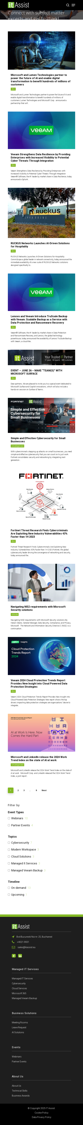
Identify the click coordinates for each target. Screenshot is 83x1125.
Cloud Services (19, 988)
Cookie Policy (41, 1112)
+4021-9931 (20, 942)
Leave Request (19, 1027)
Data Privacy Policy (41, 1117)
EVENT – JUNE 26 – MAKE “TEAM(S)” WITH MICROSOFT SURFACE (36, 372)
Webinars (17, 818)
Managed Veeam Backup (27, 870)
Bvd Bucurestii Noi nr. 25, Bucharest (32, 936)
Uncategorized (17, 446)
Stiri (13, 89)
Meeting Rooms (20, 1022)
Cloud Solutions (21, 856)
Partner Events (20, 825)
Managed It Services (24, 863)
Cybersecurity (20, 842)
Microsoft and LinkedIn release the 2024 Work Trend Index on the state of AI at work (39, 759)
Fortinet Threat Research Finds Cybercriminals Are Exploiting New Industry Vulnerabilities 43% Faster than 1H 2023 (39, 533)
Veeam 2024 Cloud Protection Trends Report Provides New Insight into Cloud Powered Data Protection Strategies (39, 683)
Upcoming (17, 894)
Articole (15, 614)
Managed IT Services (22, 978)
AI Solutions (18, 1032)
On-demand (18, 887)
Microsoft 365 (19, 993)
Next (44, 790)
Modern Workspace (23, 849)
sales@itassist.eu (23, 947)
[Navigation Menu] (73, 5)
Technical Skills (19, 1090)
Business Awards (21, 1095)
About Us (16, 1086)
